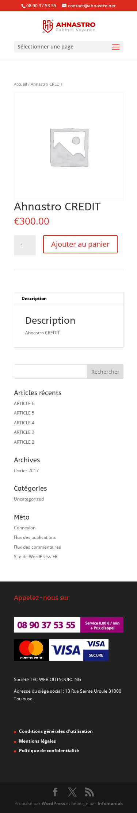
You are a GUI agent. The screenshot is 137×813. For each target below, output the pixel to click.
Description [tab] (34, 298)
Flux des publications (35, 537)
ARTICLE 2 (24, 442)
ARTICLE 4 (24, 423)
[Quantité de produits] (25, 245)
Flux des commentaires (37, 547)
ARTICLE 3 (24, 432)
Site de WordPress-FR (35, 556)
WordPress (53, 803)
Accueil (20, 84)
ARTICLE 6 (24, 403)
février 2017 (26, 470)
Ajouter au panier (80, 244)
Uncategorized (29, 499)
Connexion (24, 528)
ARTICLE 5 (24, 413)
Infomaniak (110, 803)
